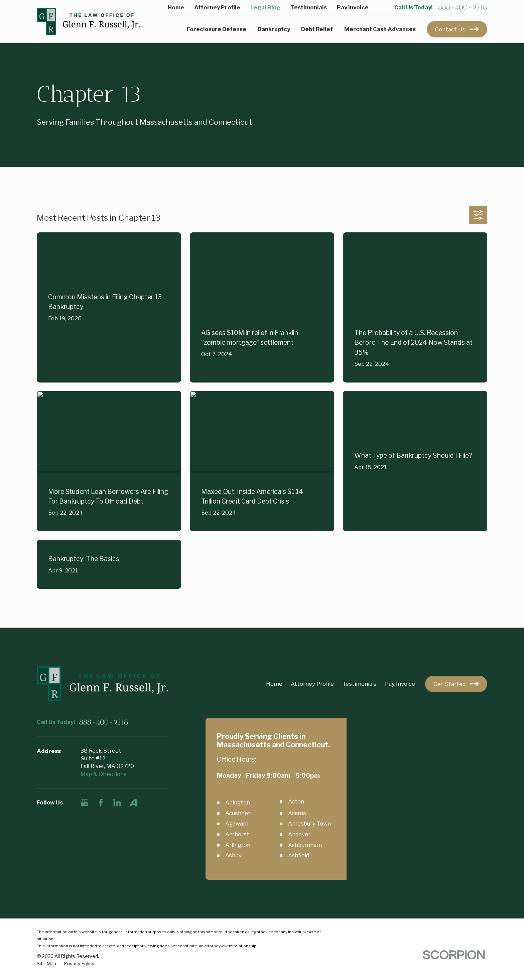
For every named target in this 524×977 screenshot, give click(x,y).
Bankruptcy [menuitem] (274, 29)
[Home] (88, 21)
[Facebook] (101, 802)
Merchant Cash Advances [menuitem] (380, 29)
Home (176, 7)
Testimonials (309, 7)
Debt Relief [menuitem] (317, 29)
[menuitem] (46, 964)
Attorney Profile (217, 7)
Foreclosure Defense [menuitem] (216, 29)
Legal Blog (265, 7)
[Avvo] (133, 802)
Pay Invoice (353, 7)
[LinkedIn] (117, 802)
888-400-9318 (462, 7)
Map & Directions (104, 774)
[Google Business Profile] (84, 802)
